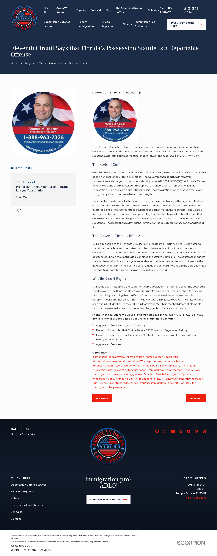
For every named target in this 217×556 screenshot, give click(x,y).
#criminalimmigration (153, 382)
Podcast (96, 10)
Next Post (196, 398)
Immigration (188, 365)
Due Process (100, 382)
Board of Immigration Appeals (173, 374)
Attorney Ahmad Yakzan (143, 365)
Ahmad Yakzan (135, 356)
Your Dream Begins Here (186, 24)
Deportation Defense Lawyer (28, 484)
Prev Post (102, 398)
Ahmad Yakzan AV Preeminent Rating (138, 378)
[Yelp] (180, 431)
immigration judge (103, 378)
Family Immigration (22, 491)
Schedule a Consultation (108, 499)
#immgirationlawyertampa (108, 387)
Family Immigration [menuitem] (86, 24)
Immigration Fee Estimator (27, 505)
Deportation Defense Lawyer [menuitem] (57, 24)
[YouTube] (188, 431)
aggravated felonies (142, 374)
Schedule (154, 10)
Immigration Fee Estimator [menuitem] (145, 24)
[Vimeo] (196, 431)
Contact (16, 518)
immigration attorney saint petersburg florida (119, 369)
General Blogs (192, 369)
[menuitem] (15, 550)
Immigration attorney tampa (165, 369)
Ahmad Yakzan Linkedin (106, 361)
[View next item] (25, 210)
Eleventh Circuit (169, 365)
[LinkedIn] (173, 431)
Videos (15, 498)
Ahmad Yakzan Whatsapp (137, 361)
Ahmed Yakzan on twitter (169, 361)
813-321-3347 (192, 10)
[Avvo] (204, 431)
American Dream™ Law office (110, 365)
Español (81, 10)
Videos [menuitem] (127, 24)
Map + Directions (196, 497)
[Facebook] (157, 431)
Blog (108, 10)
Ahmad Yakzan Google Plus (162, 356)
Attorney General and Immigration (182, 378)
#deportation (175, 382)
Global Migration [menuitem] (108, 24)
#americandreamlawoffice (108, 356)
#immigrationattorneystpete (110, 374)
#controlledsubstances (123, 382)
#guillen (191, 382)
